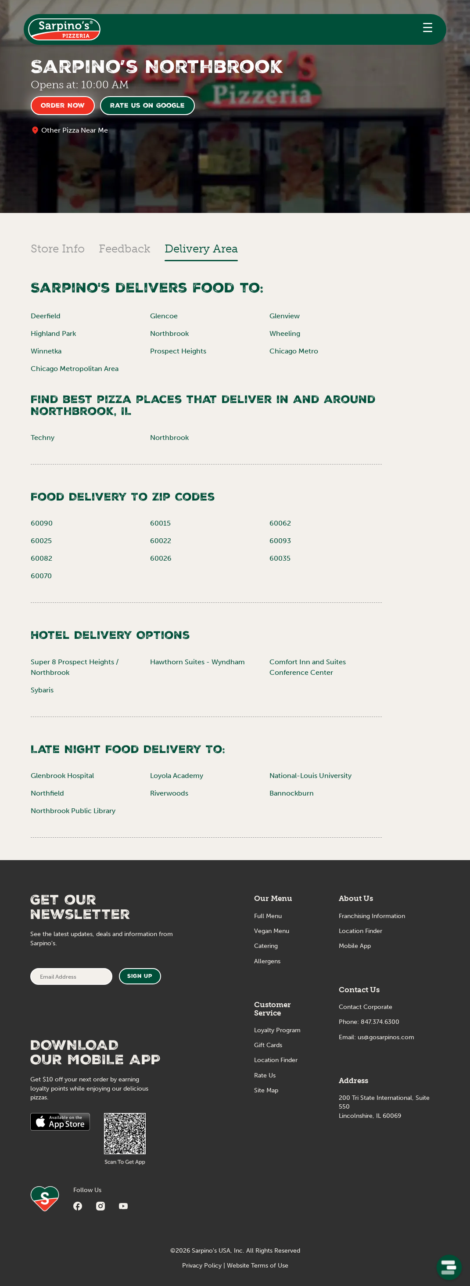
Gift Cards (268, 1045)
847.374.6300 (380, 1022)
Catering (266, 946)
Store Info (58, 249)
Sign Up (139, 977)
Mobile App (355, 946)
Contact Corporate (365, 1007)
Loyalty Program (277, 1030)
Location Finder (276, 1060)
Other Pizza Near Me (74, 130)
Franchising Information (372, 916)
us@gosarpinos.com (386, 1037)
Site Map (266, 1090)
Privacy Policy (202, 1265)
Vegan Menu (271, 931)
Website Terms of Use (257, 1265)
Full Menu (268, 916)
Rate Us (265, 1075)
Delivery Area (201, 249)
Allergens (267, 961)
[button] (427, 29)
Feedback (125, 249)
